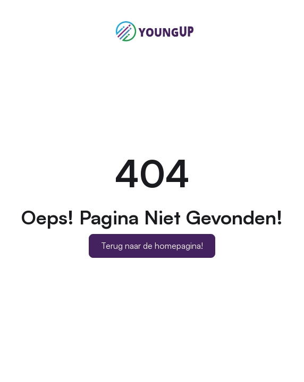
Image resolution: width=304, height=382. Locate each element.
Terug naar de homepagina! (152, 245)
